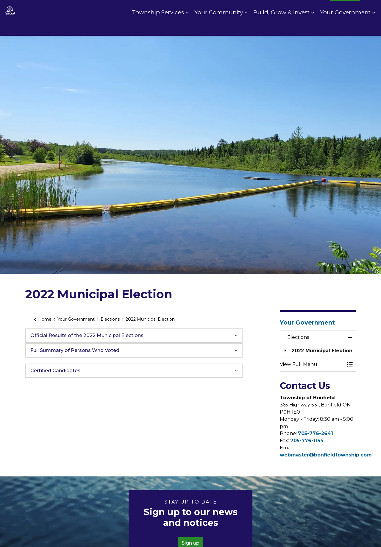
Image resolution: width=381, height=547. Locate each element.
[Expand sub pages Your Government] (374, 27)
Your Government (345, 26)
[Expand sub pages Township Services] (187, 27)
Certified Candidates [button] (55, 370)
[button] (312, 364)
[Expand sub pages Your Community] (246, 27)
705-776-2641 (315, 433)
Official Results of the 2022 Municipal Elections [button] (86, 335)
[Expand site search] (371, 9)
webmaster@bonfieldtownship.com (326, 455)
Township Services (158, 26)
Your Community (218, 26)
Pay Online (278, 9)
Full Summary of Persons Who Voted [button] (74, 350)
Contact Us (245, 9)
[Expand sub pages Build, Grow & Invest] (313, 27)
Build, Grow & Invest (281, 26)
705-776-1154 (307, 440)
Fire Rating (311, 9)
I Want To (345, 9)
